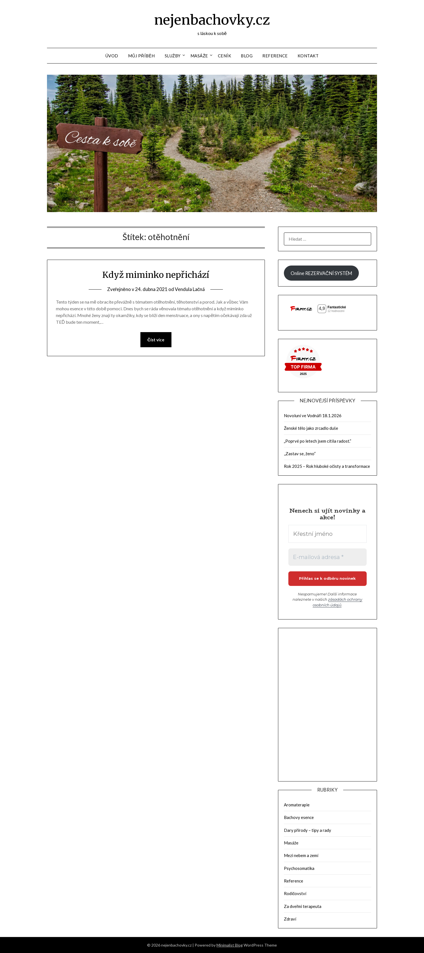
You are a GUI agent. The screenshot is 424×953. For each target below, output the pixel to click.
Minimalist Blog (229, 945)
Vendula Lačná (190, 289)
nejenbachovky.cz (212, 19)
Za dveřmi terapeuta (302, 906)
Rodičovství (295, 893)
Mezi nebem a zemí (301, 855)
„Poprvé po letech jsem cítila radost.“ (317, 440)
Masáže (199, 55)
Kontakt (308, 55)
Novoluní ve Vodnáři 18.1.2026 (312, 415)
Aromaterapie (297, 804)
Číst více (155, 339)
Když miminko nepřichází (155, 274)
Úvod (111, 55)
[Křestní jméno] (327, 534)
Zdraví (290, 918)
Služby (173, 55)
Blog (247, 55)
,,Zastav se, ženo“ (300, 453)
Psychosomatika (299, 868)
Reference (275, 55)
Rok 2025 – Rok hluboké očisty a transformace (327, 466)
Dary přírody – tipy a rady (307, 830)
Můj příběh (141, 55)
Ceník (224, 55)
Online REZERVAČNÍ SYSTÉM (321, 273)
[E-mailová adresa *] (327, 557)
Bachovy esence (299, 817)
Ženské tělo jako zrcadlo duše (311, 428)
